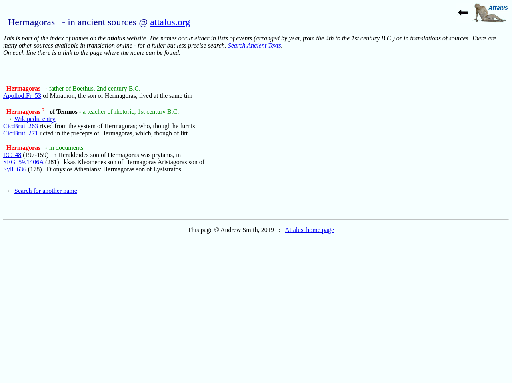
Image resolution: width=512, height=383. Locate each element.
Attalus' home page (309, 229)
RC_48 (12, 154)
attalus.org (170, 22)
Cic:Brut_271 (20, 133)
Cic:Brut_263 (20, 126)
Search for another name (45, 190)
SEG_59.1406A (23, 162)
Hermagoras (24, 88)
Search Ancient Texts (254, 45)
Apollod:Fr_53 (22, 95)
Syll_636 (14, 169)
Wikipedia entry (35, 118)
